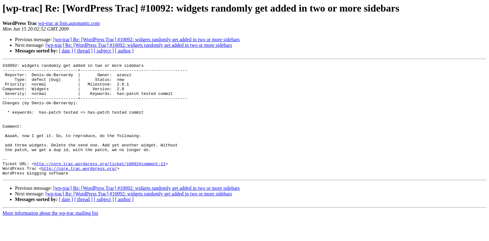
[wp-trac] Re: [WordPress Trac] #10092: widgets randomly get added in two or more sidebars (146, 39)
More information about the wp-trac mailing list (50, 235)
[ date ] (66, 50)
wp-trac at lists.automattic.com (69, 23)
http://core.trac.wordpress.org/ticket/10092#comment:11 (99, 184)
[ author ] (124, 50)
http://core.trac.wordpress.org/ (79, 190)
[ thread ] (83, 50)
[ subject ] (104, 50)
